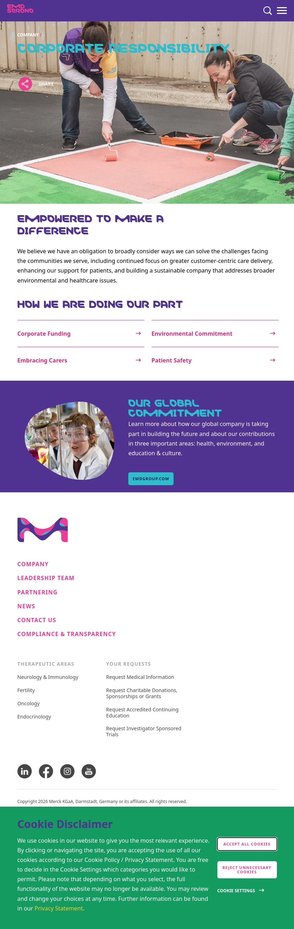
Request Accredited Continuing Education (142, 713)
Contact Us (36, 620)
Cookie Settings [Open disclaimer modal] (236, 891)
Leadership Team (46, 578)
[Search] (267, 10)
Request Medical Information (140, 677)
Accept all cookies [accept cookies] (246, 844)
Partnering (37, 592)
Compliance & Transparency (66, 634)
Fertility (26, 690)
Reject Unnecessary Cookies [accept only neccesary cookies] (247, 869)
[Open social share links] (25, 84)
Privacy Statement (59, 908)
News (26, 606)
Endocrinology (34, 717)
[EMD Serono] (34, 10)
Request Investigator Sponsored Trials (143, 732)
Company (28, 35)
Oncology (28, 704)
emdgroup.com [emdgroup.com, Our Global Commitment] (151, 478)
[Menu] (282, 10)
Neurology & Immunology (47, 677)
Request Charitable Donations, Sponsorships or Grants (141, 693)
